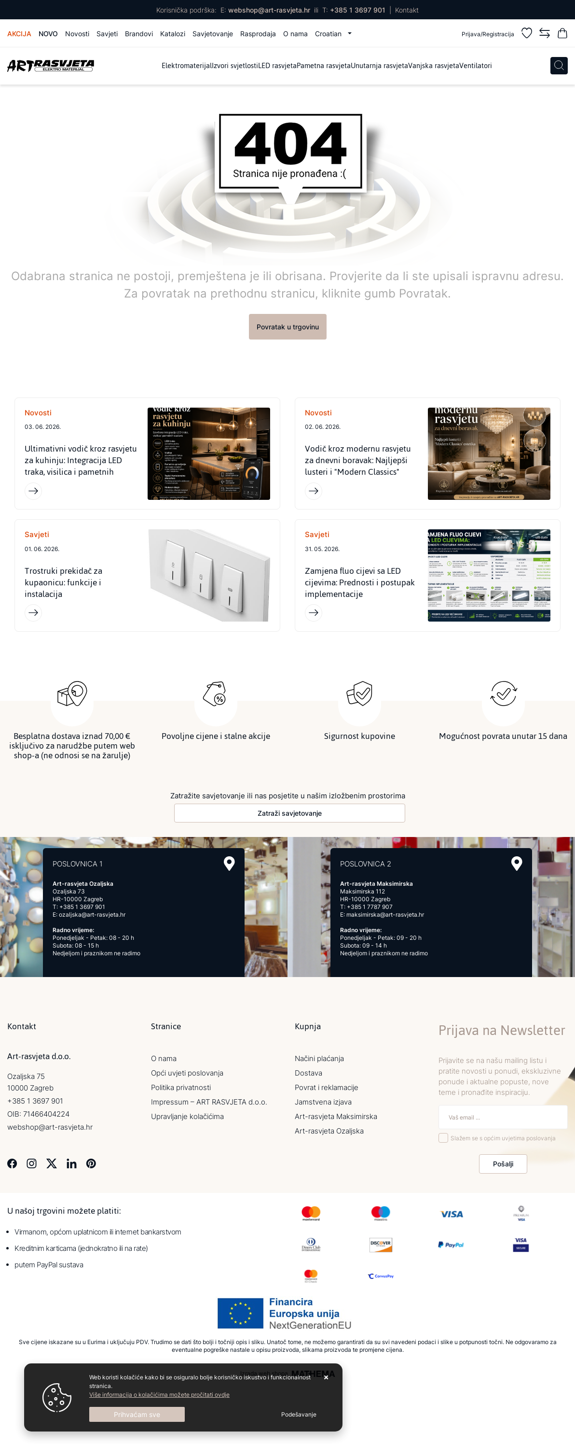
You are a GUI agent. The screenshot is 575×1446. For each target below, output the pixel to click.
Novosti (77, 33)
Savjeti (107, 33)
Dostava (308, 1072)
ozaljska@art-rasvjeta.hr (92, 914)
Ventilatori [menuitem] (475, 66)
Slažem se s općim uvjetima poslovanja (503, 1138)
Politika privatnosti (181, 1087)
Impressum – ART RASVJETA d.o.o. (209, 1101)
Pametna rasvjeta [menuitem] (324, 66)
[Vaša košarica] (562, 34)
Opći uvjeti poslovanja (187, 1072)
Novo (48, 33)
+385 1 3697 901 (357, 10)
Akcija (19, 33)
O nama (295, 33)
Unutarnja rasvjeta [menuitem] (379, 66)
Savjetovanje (212, 33)
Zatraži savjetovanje (290, 813)
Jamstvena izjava (323, 1101)
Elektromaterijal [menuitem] (187, 66)
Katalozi (172, 33)
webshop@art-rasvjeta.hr (269, 10)
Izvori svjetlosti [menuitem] (235, 66)
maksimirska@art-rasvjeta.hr (385, 914)
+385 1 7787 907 (370, 906)
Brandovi (139, 33)
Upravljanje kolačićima (187, 1116)
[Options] (299, 1414)
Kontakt (407, 10)
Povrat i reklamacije (326, 1087)
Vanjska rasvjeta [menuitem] (433, 66)
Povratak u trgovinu (288, 327)
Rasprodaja (258, 33)
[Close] (137, 1414)
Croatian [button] (329, 33)
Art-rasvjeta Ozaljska (329, 1130)
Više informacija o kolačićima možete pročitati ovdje (159, 1394)
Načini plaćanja (319, 1058)
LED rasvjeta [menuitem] (277, 66)
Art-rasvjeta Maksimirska (336, 1116)
